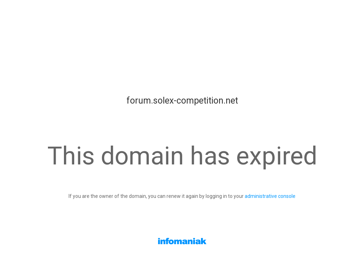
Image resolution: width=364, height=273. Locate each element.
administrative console (270, 196)
